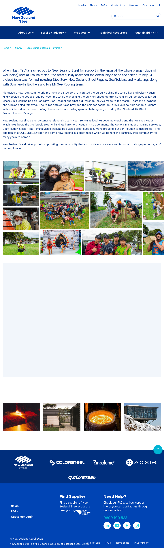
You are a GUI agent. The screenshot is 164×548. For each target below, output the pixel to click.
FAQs (104, 5)
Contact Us (118, 5)
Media (82, 5)
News (93, 5)
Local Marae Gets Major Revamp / (44, 48)
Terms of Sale (93, 542)
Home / (7, 48)
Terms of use (122, 542)
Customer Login (151, 5)
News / (18, 48)
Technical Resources (113, 32)
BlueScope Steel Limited (76, 543)
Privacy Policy (141, 542)
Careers (133, 5)
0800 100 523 (115, 517)
